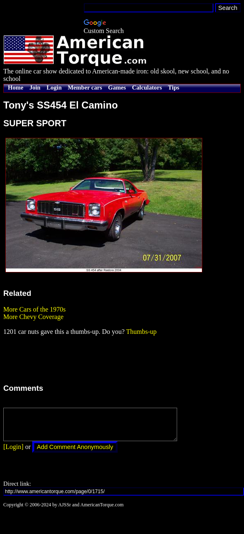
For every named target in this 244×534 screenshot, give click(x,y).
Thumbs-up (141, 331)
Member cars (85, 87)
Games (117, 87)
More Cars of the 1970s (34, 309)
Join (34, 87)
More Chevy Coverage (33, 316)
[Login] (13, 452)
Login (54, 87)
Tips (173, 87)
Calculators (147, 87)
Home (15, 87)
